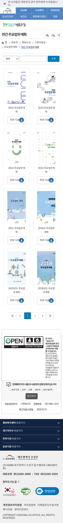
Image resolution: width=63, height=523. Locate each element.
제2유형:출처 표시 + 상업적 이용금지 (52, 344)
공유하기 (58, 35)
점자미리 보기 (53, 35)
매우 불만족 (48, 390)
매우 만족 (15, 390)
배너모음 (7, 509)
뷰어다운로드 (21, 509)
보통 (30, 390)
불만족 (37, 390)
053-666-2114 (51, 404)
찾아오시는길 (11, 481)
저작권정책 (30, 505)
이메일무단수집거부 (48, 505)
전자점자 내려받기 (47, 35)
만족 (24, 390)
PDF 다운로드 (17, 120)
